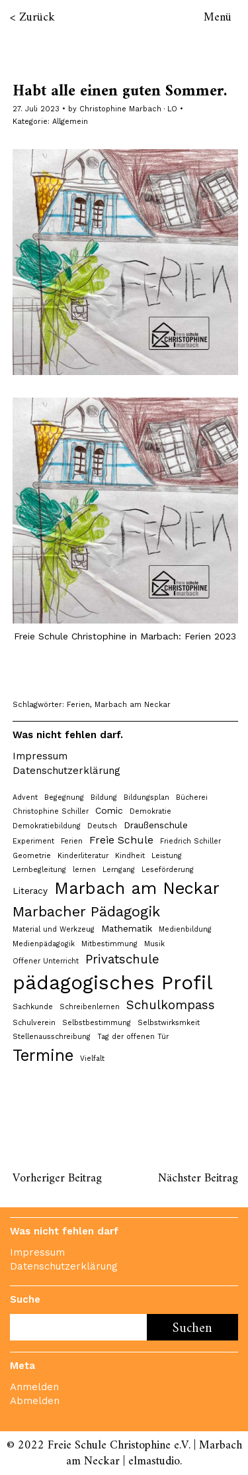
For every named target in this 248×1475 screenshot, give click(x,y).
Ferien (78, 704)
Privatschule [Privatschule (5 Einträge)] (122, 959)
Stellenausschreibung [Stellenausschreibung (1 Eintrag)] (52, 1036)
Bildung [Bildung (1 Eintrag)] (104, 797)
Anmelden (34, 1387)
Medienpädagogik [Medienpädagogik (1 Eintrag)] (44, 944)
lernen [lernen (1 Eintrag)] (84, 869)
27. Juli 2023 (36, 109)
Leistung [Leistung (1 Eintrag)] (166, 855)
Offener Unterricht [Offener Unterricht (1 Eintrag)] (46, 961)
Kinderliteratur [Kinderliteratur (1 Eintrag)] (83, 855)
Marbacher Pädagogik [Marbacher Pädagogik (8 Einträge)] (86, 911)
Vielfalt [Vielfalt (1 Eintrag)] (92, 1058)
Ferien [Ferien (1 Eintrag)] (72, 841)
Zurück (37, 17)
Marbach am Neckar (133, 704)
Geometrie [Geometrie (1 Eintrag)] (32, 855)
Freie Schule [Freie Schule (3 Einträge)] (121, 840)
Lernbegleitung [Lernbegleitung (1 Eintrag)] (39, 869)
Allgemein (70, 121)
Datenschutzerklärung (66, 771)
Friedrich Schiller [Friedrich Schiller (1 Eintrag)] (190, 841)
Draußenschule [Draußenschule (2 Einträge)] (156, 825)
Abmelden (35, 1401)
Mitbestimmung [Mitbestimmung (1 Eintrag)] (109, 944)
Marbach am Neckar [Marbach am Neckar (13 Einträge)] (137, 888)
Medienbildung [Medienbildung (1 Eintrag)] (185, 929)
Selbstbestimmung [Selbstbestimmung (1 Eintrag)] (96, 1022)
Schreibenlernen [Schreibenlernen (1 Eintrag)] (90, 1007)
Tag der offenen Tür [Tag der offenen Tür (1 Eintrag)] (133, 1036)
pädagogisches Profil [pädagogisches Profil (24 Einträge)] (112, 982)
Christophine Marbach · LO (128, 109)
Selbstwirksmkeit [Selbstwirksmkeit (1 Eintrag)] (169, 1022)
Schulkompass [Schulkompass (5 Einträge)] (170, 1005)
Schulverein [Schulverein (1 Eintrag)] (34, 1022)
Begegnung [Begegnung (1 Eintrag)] (64, 797)
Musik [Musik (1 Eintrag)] (154, 944)
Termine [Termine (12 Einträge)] (43, 1055)
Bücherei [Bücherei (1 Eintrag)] (192, 797)
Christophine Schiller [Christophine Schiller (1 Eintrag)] (51, 811)
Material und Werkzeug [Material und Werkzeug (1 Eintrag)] (54, 929)
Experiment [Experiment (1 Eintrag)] (33, 841)
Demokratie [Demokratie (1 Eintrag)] (150, 811)
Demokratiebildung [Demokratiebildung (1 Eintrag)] (47, 826)
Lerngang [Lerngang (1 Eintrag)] (119, 869)
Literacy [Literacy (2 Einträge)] (30, 890)
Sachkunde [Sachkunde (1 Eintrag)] (33, 1007)
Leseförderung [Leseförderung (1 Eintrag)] (168, 869)
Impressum (40, 756)
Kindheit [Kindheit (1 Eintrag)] (130, 855)
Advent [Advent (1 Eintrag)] (25, 797)
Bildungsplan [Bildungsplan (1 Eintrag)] (146, 797)
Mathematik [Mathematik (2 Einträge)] (126, 928)
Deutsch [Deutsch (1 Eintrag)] (102, 826)
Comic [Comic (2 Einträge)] (109, 810)
